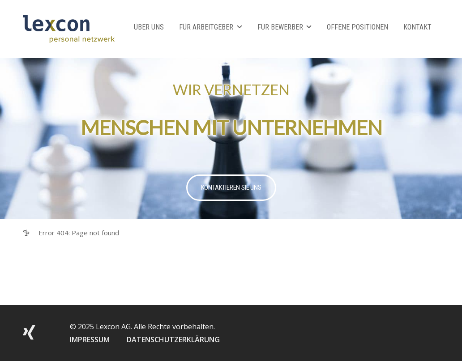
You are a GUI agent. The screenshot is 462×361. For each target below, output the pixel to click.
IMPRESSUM (90, 339)
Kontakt (417, 27)
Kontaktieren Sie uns (231, 187)
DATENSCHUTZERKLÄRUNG (173, 339)
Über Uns (149, 27)
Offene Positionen (357, 27)
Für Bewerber (280, 27)
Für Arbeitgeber (206, 27)
